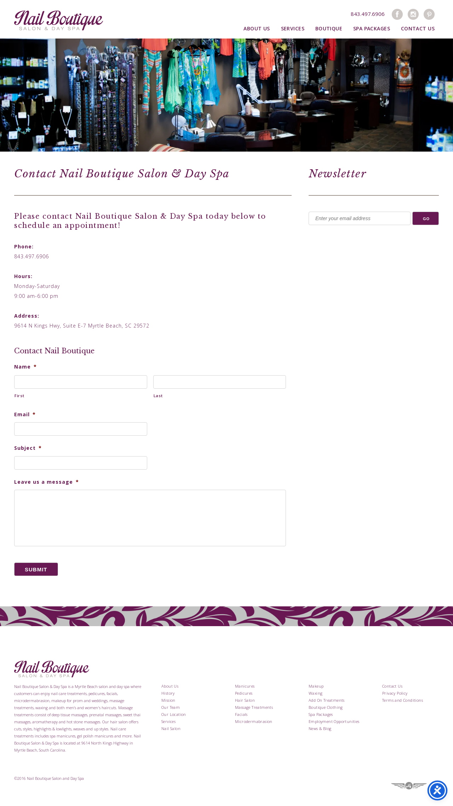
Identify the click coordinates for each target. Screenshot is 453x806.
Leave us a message (46, 482)
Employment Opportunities (334, 721)
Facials (241, 714)
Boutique (328, 28)
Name (25, 367)
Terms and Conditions (402, 700)
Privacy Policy (395, 693)
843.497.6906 (368, 13)
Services (292, 28)
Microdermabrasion (254, 721)
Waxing (315, 693)
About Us (256, 28)
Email (25, 414)
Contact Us (418, 28)
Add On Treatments (327, 700)
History (168, 693)
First (19, 395)
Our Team (170, 707)
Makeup (316, 686)
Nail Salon (170, 728)
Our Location (173, 714)
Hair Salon (245, 700)
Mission (168, 700)
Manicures (245, 686)
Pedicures (244, 693)
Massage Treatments (254, 707)
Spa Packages (371, 28)
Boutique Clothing (326, 707)
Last (158, 395)
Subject (28, 448)
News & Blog (320, 728)
